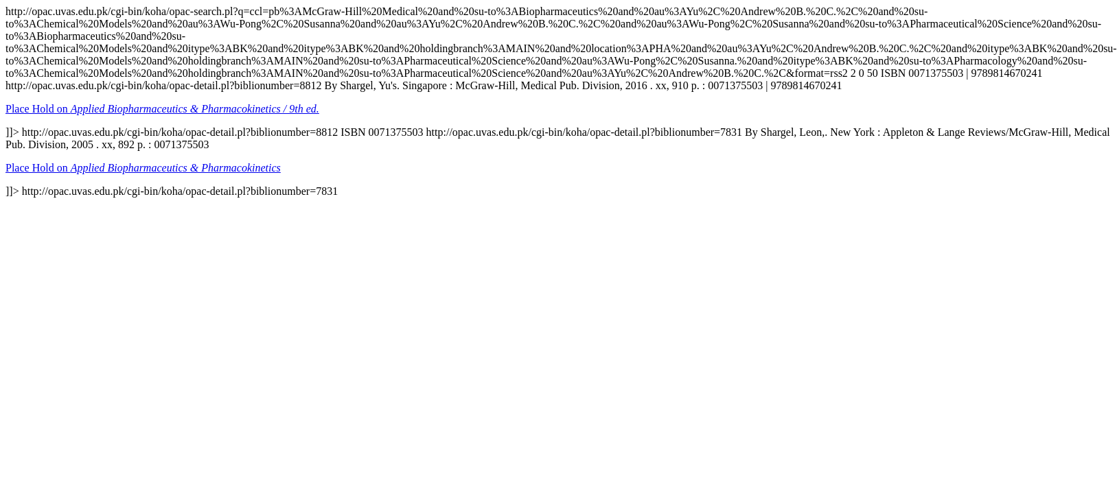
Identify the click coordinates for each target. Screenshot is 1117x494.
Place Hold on (162, 109)
